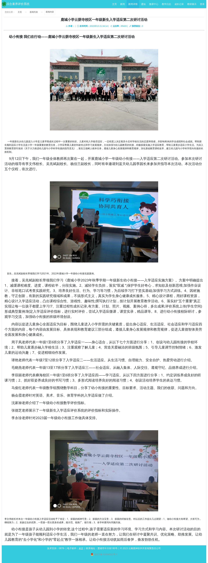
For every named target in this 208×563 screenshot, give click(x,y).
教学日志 (166, 4)
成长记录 (179, 4)
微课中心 (153, 4)
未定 (81, 548)
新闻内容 (50, 12)
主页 (114, 4)
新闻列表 (34, 12)
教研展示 (191, 4)
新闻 (122, 4)
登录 (202, 4)
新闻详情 (133, 4)
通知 (143, 4)
